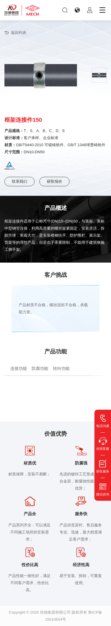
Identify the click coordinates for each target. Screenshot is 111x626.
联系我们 (19, 181)
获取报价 (54, 181)
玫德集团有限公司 (55, 612)
